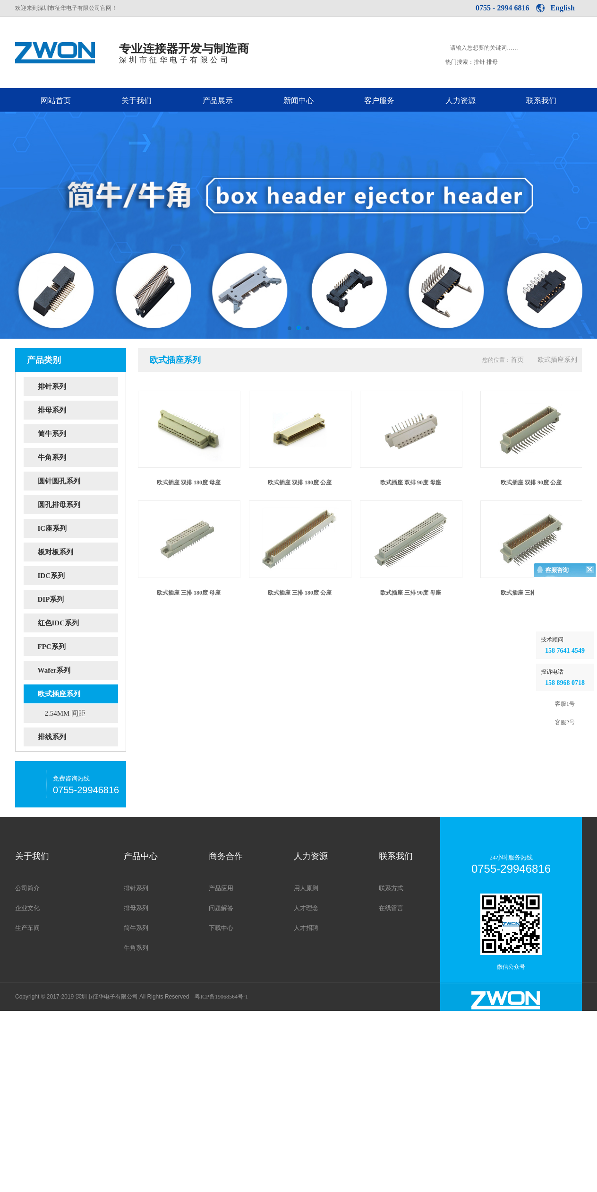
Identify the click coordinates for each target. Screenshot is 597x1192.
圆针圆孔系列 (78, 481)
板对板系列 (78, 552)
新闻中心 (298, 100)
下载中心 (221, 927)
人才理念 (306, 908)
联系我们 (541, 100)
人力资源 (460, 100)
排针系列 (78, 386)
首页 (517, 359)
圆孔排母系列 (78, 504)
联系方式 (391, 888)
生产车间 (27, 927)
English (562, 8)
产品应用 (221, 888)
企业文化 (27, 908)
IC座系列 (78, 528)
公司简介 (27, 888)
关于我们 (136, 100)
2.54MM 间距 (65, 713)
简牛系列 (78, 433)
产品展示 (218, 100)
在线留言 (391, 908)
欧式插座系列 (78, 693)
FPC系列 (78, 646)
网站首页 (56, 100)
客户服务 (379, 100)
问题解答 (221, 908)
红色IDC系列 (78, 623)
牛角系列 (78, 457)
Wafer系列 (78, 670)
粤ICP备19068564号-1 (221, 996)
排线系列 (78, 736)
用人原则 (306, 888)
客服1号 (565, 843)
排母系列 (78, 410)
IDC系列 (78, 575)
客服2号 (565, 862)
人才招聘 (306, 927)
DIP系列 (78, 599)
